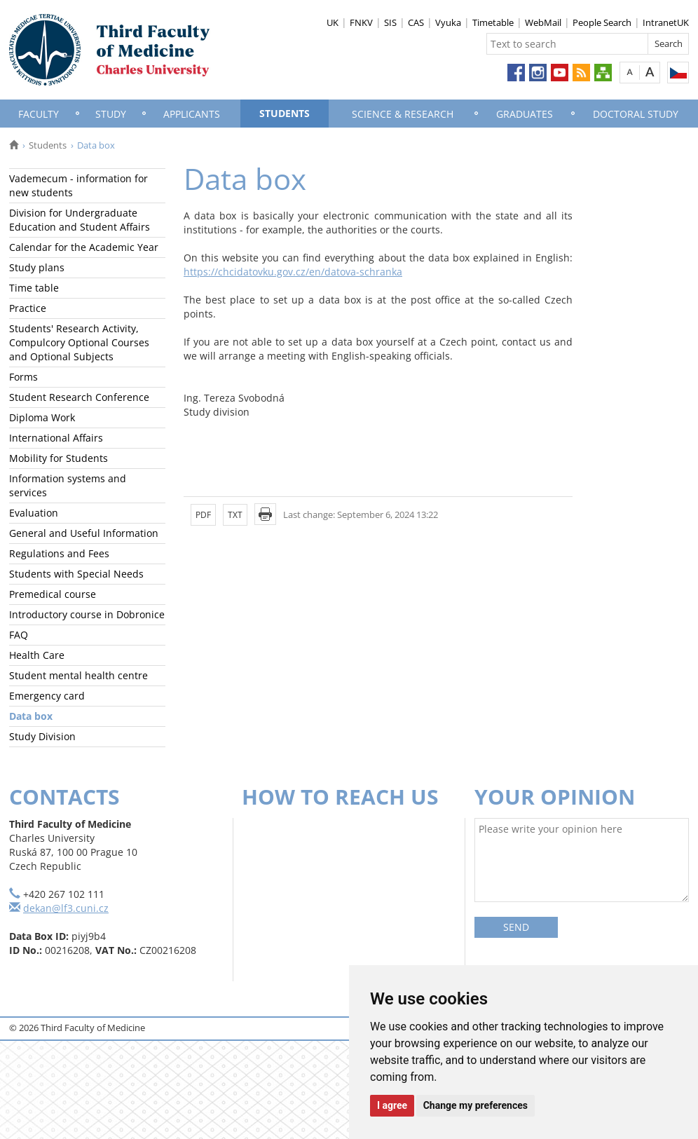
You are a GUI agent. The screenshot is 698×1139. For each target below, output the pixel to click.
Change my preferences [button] (475, 1105)
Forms (23, 376)
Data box (31, 716)
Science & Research (402, 114)
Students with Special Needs (76, 573)
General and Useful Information (83, 533)
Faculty (38, 114)
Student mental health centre (78, 675)
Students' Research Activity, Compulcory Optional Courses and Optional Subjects (79, 342)
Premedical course (52, 594)
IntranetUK (666, 22)
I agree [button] (392, 1105)
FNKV (361, 22)
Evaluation (33, 512)
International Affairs (56, 437)
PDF (203, 515)
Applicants (191, 114)
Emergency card (47, 695)
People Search (602, 22)
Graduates (524, 114)
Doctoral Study (635, 114)
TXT (235, 515)
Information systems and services (67, 485)
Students (284, 113)
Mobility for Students (58, 458)
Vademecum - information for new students (78, 185)
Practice (27, 308)
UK (332, 22)
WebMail (543, 22)
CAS (416, 22)
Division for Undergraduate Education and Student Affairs (79, 219)
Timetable (493, 22)
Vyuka (448, 22)
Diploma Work (42, 417)
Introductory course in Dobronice (87, 614)
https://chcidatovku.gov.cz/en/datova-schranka (293, 271)
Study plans (36, 267)
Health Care (36, 655)
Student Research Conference (79, 397)
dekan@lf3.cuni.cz (66, 908)
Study (110, 114)
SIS (390, 22)
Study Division (42, 736)
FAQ (18, 634)
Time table (34, 287)
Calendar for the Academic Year (83, 247)
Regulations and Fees (59, 553)
